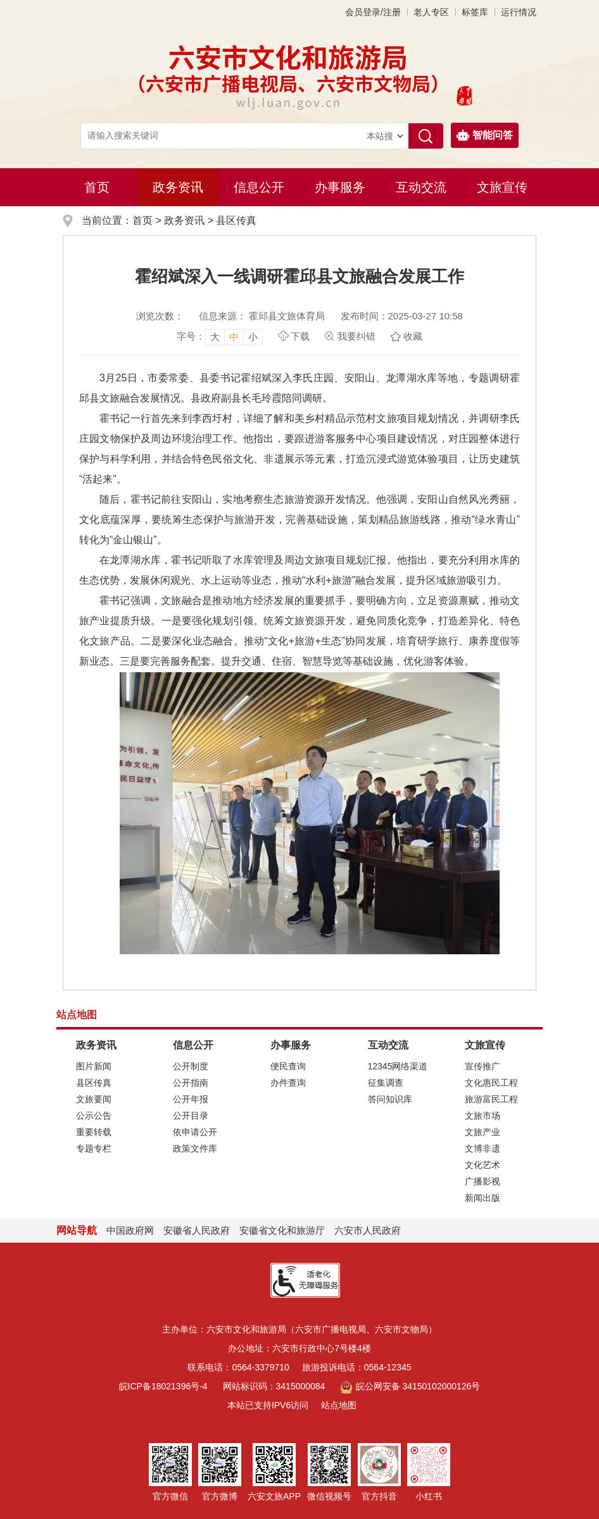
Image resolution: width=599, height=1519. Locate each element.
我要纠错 (356, 336)
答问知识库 (390, 1099)
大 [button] (215, 336)
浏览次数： (160, 316)
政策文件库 (195, 1148)
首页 (97, 187)
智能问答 (485, 135)
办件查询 (288, 1083)
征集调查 (385, 1083)
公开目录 (190, 1115)
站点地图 (338, 1405)
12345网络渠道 (398, 1066)
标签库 (475, 12)
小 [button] (253, 336)
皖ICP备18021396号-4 (163, 1386)
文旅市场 (482, 1115)
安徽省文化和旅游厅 (282, 1230)
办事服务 (340, 187)
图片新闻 (93, 1066)
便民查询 (288, 1066)
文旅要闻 (93, 1099)
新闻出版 (482, 1198)
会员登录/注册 (373, 12)
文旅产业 (482, 1132)
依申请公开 (195, 1132)
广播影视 (482, 1181)
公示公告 (93, 1115)
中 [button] (234, 336)
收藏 (412, 336)
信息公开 (259, 187)
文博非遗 (482, 1148)
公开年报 (190, 1099)
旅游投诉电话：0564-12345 (357, 1367)
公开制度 (190, 1066)
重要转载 (93, 1132)
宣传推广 (482, 1066)
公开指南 (190, 1083)
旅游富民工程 (491, 1099)
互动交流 (421, 187)
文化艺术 (482, 1165)
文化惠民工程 (491, 1083)
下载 (300, 336)
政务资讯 (178, 187)
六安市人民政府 (367, 1230)
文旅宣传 (502, 187)
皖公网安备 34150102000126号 (410, 1386)
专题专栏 (93, 1148)
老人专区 (431, 12)
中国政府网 (130, 1230)
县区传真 (236, 220)
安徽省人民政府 (196, 1230)
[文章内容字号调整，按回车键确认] (220, 336)
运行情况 (518, 12)
